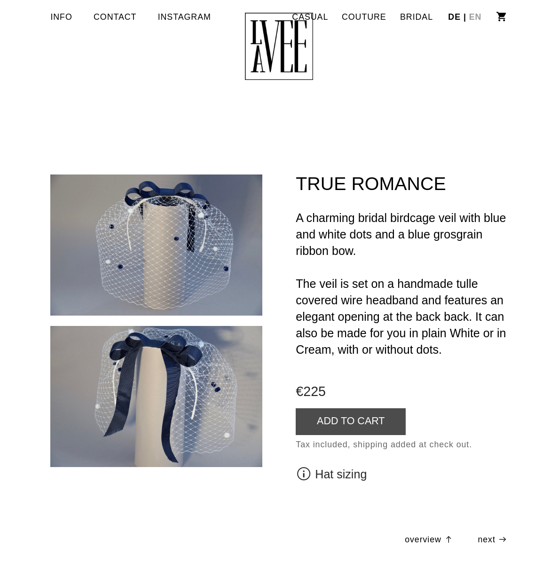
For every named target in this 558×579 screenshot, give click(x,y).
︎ (501, 17)
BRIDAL (416, 17)
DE (456, 17)
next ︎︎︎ (492, 539)
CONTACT (115, 17)
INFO (61, 17)
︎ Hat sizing (331, 474)
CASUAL (310, 17)
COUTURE (364, 17)
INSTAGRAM (184, 17)
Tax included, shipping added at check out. (384, 444)
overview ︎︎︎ (429, 539)
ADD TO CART (351, 421)
